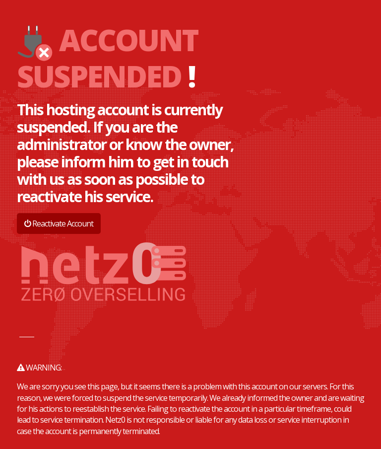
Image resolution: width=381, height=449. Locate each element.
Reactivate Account (58, 223)
